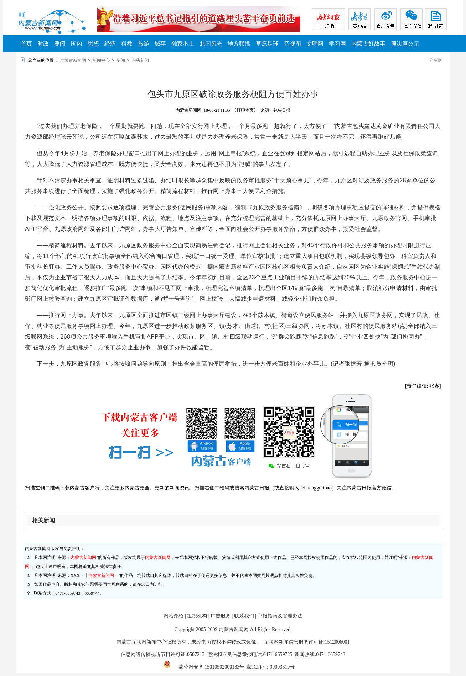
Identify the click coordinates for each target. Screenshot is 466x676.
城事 (160, 44)
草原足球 (267, 44)
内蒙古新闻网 (73, 60)
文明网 (314, 44)
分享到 (435, 60)
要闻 (60, 44)
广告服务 (221, 616)
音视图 (292, 44)
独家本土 (182, 44)
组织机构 (197, 616)
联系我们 (244, 616)
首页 (26, 44)
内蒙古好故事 (368, 44)
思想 (93, 44)
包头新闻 (140, 60)
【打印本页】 (245, 110)
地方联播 (239, 44)
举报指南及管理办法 (280, 616)
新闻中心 (101, 60)
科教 (127, 44)
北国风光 (211, 44)
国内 (76, 44)
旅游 (143, 44)
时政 (43, 44)
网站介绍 (173, 616)
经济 (110, 44)
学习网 (337, 44)
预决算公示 (405, 44)
